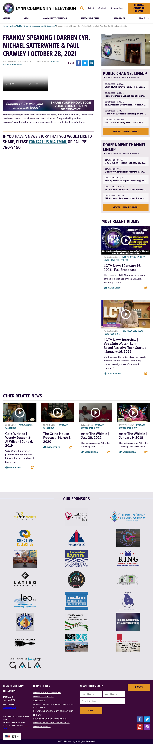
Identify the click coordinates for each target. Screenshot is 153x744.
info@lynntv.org (9, 708)
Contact (102, 8)
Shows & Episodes (31, 26)
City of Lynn (39, 700)
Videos (13, 26)
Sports (84, 428)
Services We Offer (90, 18)
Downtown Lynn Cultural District (50, 719)
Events (125, 257)
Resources (119, 18)
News (26, 18)
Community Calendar (55, 18)
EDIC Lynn (37, 715)
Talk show (17, 64)
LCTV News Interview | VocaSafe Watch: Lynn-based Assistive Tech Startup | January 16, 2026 (125, 346)
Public (19, 26)
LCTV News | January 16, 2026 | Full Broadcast (122, 268)
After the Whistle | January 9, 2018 (133, 436)
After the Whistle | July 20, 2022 (95, 436)
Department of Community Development (53, 711)
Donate (139, 687)
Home (5, 26)
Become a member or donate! (138, 8)
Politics (7, 64)
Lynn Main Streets (42, 727)
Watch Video (114, 288)
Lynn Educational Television (47, 693)
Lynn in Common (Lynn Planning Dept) (51, 723)
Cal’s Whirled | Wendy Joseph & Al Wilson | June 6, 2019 (19, 440)
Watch (6, 18)
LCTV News (138, 331)
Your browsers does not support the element (25, 80)
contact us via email (48, 142)
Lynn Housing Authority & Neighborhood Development (53, 705)
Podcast (55, 61)
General (28, 425)
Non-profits (122, 260)
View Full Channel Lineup (126, 131)
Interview (134, 257)
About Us (144, 18)
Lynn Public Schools (43, 697)
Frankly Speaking (47, 26)
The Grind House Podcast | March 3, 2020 (57, 438)
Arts (21, 425)
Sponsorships (117, 8)
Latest (91, 8)
